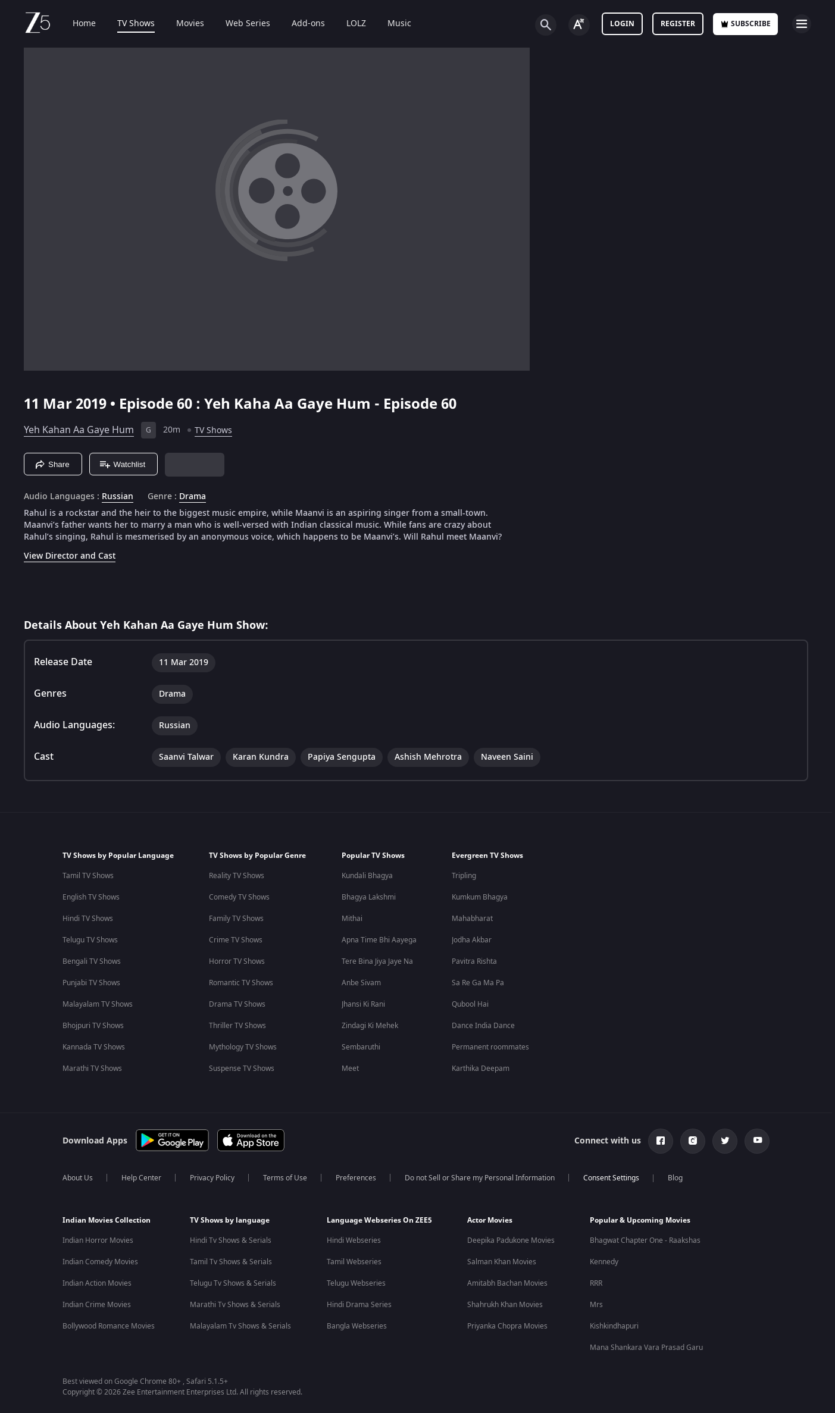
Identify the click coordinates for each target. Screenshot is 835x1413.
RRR (596, 1283)
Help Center (141, 1178)
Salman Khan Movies (501, 1262)
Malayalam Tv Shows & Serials (240, 1326)
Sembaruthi (361, 1047)
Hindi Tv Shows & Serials (230, 1240)
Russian (117, 497)
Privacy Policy (212, 1178)
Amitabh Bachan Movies (507, 1283)
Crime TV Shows (235, 940)
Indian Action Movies (97, 1283)
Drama (192, 497)
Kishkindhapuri (614, 1326)
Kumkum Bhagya (480, 897)
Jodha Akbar (472, 940)
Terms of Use (285, 1178)
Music (391, 24)
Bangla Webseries (357, 1326)
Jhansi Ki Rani (363, 1004)
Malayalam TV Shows (97, 1004)
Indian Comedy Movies (100, 1262)
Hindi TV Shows (87, 918)
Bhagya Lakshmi (369, 897)
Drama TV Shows (237, 1004)
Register (678, 23)
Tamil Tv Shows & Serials (231, 1262)
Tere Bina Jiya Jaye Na (377, 961)
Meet (350, 1068)
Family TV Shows (236, 918)
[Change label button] (579, 25)
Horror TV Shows (237, 961)
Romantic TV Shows (241, 982)
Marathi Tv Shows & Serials (235, 1304)
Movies (182, 24)
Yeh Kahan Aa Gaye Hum (79, 430)
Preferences (356, 1178)
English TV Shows (91, 897)
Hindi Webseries (354, 1240)
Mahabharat (472, 918)
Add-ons (300, 24)
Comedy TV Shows (239, 897)
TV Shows (127, 24)
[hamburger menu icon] (801, 23)
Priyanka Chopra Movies (507, 1326)
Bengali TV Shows (91, 961)
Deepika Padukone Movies (511, 1240)
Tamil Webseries (354, 1262)
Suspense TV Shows (241, 1068)
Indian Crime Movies (96, 1304)
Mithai (352, 918)
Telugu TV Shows (90, 940)
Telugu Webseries (356, 1283)
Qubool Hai (470, 1004)
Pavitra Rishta (474, 961)
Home (75, 24)
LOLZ (348, 24)
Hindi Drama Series (359, 1304)
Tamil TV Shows (88, 875)
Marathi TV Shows (92, 1068)
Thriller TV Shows (237, 1025)
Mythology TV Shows (243, 1047)
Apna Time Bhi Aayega (379, 940)
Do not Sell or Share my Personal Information (480, 1178)
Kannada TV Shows (93, 1047)
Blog (675, 1178)
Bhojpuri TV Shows (93, 1025)
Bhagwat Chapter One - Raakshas (645, 1240)
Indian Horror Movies (97, 1240)
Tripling (464, 875)
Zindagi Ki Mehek (370, 1025)
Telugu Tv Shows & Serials (233, 1283)
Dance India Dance (483, 1025)
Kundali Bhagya (367, 875)
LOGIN (622, 23)
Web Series (239, 24)
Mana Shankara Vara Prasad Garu (646, 1347)
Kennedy (604, 1262)
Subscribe (745, 23)
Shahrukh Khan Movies (505, 1304)
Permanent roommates (490, 1047)
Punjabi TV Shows (91, 982)
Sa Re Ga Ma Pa (478, 982)
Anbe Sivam (361, 982)
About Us (77, 1178)
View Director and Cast (69, 556)
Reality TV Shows (236, 875)
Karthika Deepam (480, 1068)
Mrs (596, 1304)
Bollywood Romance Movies (108, 1326)
